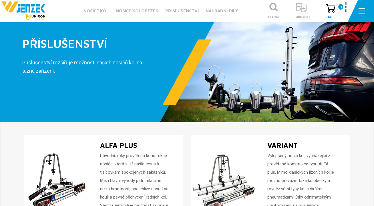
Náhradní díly (222, 10)
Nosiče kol (96, 10)
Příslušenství (182, 10)
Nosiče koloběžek (137, 10)
